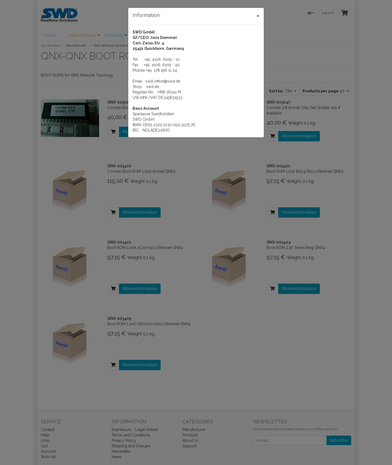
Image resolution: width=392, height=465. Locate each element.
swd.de (152, 86)
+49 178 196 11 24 (161, 70)
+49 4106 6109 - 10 (162, 59)
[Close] (258, 15)
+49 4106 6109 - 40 (162, 65)
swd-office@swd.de (162, 81)
